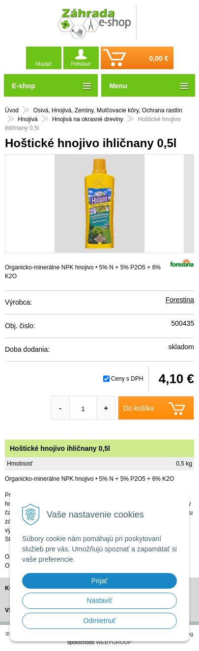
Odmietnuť (100, 621)
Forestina (180, 300)
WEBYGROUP (114, 642)
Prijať (99, 581)
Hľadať (43, 64)
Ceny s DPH (127, 378)
